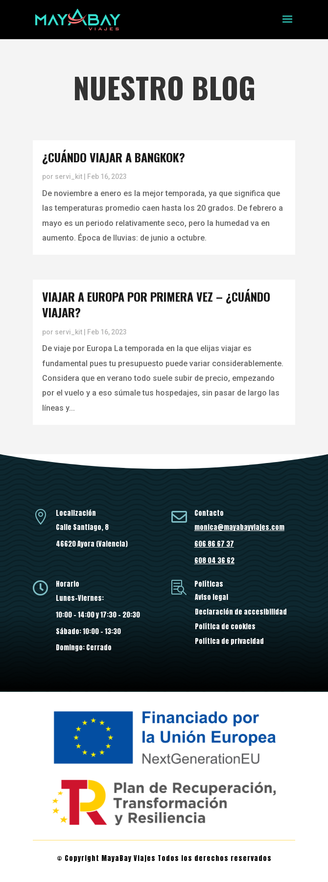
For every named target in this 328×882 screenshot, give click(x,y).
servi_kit (68, 176)
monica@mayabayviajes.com (239, 527)
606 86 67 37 (214, 544)
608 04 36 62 (214, 560)
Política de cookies (225, 627)
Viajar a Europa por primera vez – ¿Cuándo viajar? (156, 304)
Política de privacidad (229, 642)
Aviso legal (211, 598)
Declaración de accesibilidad (241, 613)
